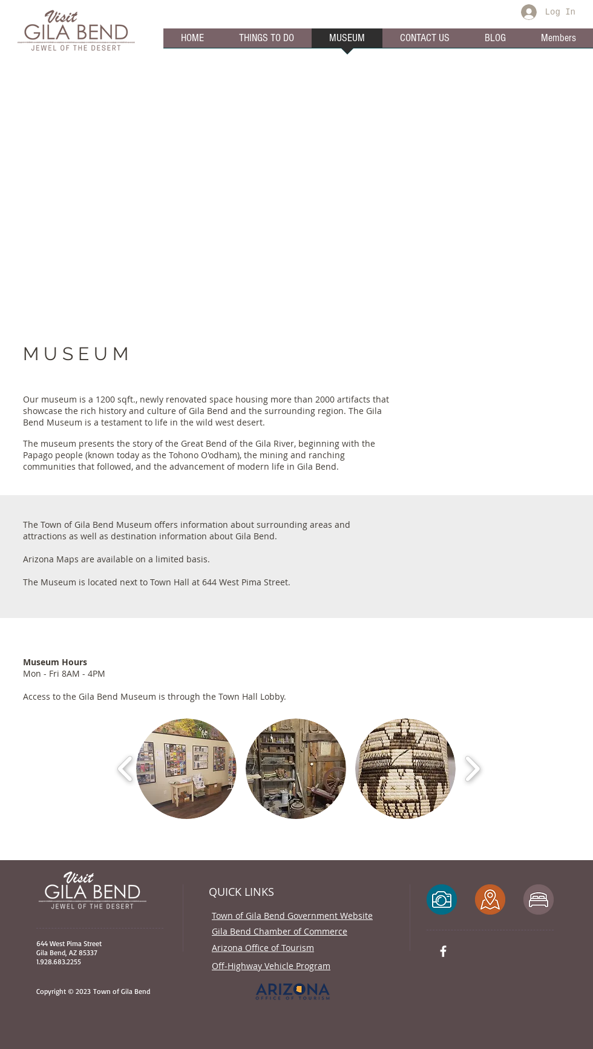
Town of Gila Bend (120, 991)
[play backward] (125, 768)
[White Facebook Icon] (443, 951)
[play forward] (472, 768)
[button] (186, 769)
